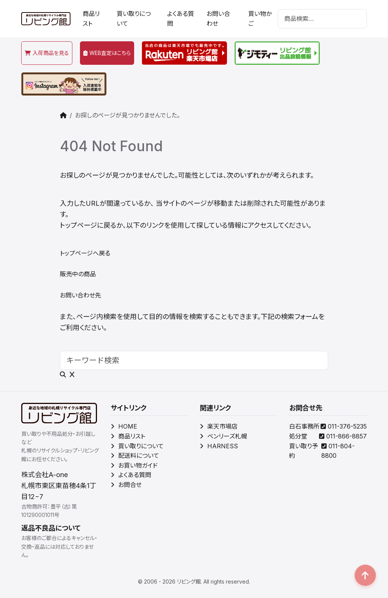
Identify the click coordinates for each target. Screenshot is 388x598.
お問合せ (126, 484)
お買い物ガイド (134, 465)
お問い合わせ (218, 18)
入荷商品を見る (47, 53)
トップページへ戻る (85, 253)
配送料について (135, 455)
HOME (124, 426)
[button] (365, 575)
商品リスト (91, 18)
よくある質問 (180, 18)
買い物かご (260, 18)
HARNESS (219, 446)
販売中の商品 (78, 274)
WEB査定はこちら (107, 53)
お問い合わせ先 (80, 295)
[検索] (322, 19)
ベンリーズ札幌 (223, 436)
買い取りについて (134, 18)
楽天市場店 (219, 426)
